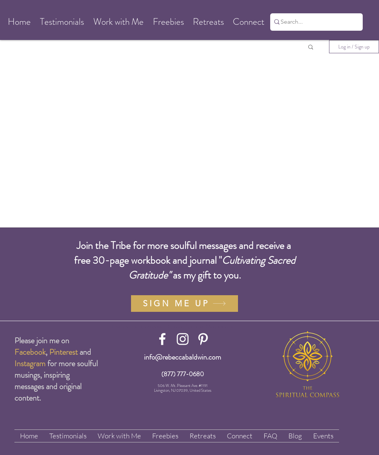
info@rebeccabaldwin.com (182, 357)
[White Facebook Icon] (162, 339)
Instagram (30, 363)
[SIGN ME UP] (184, 303)
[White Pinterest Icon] (203, 339)
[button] (19, 22)
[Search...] (314, 22)
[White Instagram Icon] (183, 339)
